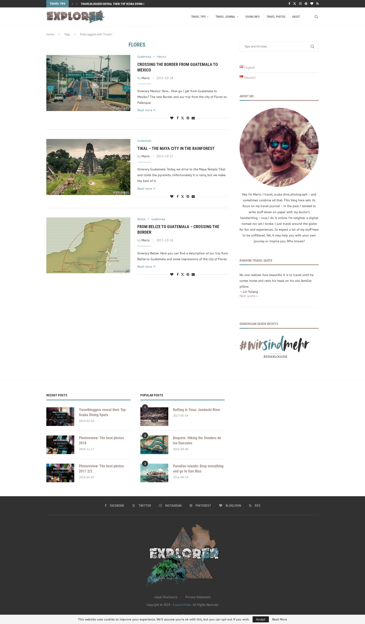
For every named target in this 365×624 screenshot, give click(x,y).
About (296, 16)
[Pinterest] (306, 3)
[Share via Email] (193, 118)
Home (50, 34)
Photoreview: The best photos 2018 (101, 440)
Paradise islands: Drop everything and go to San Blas (198, 468)
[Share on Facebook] (178, 118)
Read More (279, 619)
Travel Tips (198, 16)
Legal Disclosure (165, 597)
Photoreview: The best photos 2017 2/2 (101, 468)
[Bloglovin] (311, 3)
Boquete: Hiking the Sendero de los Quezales (197, 440)
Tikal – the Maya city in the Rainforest (176, 148)
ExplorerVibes (182, 605)
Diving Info (253, 16)
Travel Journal (226, 16)
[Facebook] (289, 3)
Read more (146, 110)
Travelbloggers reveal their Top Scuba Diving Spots (116, 4)
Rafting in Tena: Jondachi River (196, 410)
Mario (146, 78)
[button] (72, 3)
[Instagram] (300, 3)
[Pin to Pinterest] (187, 118)
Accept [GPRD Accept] (260, 619)
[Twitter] (294, 3)
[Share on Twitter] (182, 118)
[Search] (316, 16)
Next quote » (249, 296)
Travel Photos (276, 16)
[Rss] (317, 3)
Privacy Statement (198, 597)
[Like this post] (171, 118)
